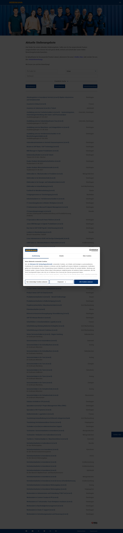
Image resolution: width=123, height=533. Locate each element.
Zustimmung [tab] (36, 256)
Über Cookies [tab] (87, 256)
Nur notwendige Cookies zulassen (37, 282)
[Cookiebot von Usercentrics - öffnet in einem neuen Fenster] (90, 250)
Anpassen (61, 282)
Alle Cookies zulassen (86, 282)
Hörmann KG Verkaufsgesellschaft (41, 264)
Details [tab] (61, 256)
